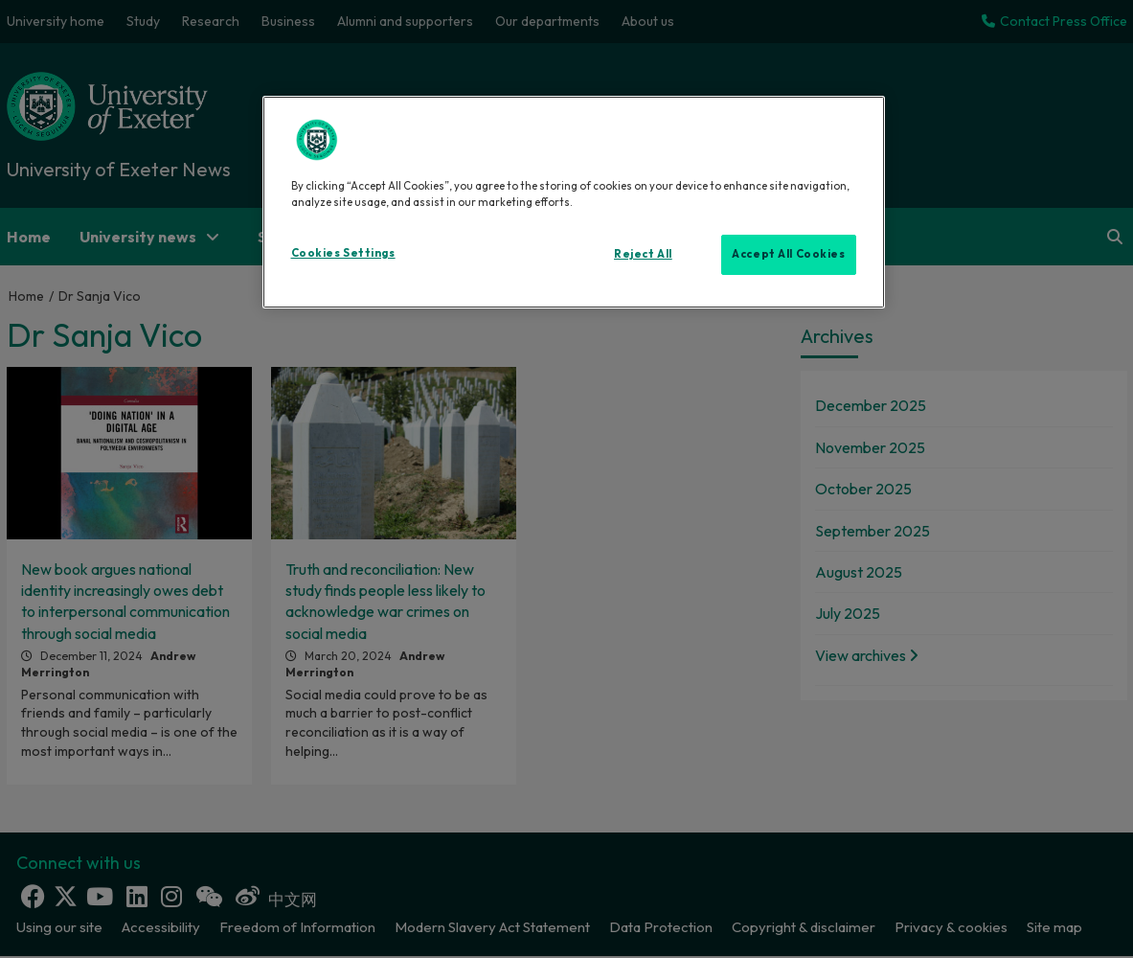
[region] (573, 202)
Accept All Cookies (788, 254)
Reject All (643, 254)
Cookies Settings (343, 253)
